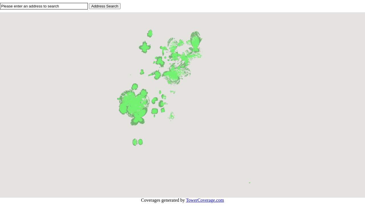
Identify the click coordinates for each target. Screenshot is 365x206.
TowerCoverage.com (205, 200)
